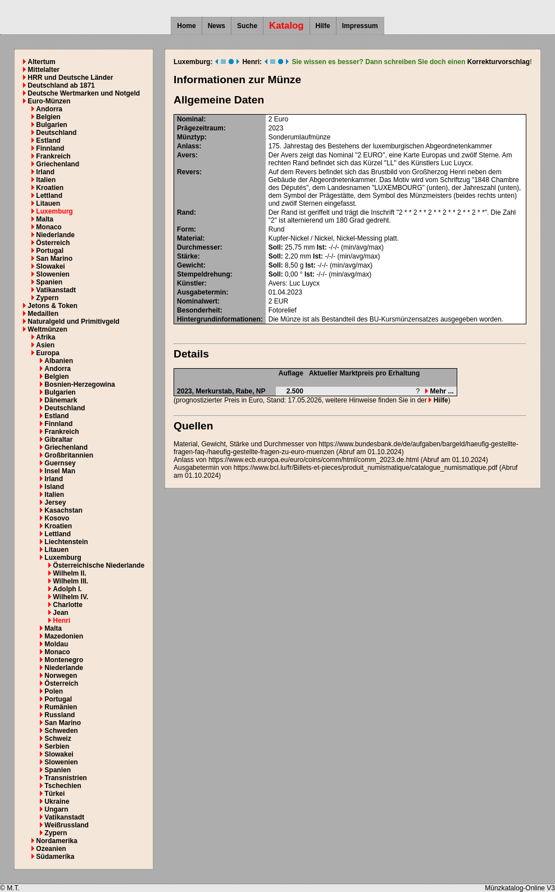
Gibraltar (58, 439)
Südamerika (55, 857)
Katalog (286, 25)
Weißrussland (66, 825)
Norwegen (60, 676)
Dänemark (60, 400)
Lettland (49, 196)
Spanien (49, 282)
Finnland (50, 148)
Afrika (45, 337)
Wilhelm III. (70, 581)
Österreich (53, 243)
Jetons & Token (52, 306)
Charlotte (68, 605)
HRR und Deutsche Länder (70, 77)
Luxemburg (54, 211)
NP (261, 391)
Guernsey (59, 463)
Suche (247, 26)
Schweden (61, 731)
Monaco (48, 227)
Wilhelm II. (69, 573)
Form (185, 229)
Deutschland (56, 133)
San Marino (54, 258)
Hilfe (323, 26)
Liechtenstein (66, 542)
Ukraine (56, 801)
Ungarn (56, 809)
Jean (60, 613)
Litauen (48, 203)
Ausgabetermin (201, 292)
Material (189, 238)
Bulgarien (51, 125)
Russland (59, 715)
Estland (48, 140)
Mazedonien (63, 636)
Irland (45, 172)
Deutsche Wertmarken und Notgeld (84, 93)
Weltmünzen (47, 329)
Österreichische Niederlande (98, 565)
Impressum (360, 26)
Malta (44, 219)
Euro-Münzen (49, 101)
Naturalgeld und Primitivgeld (73, 321)
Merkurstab (213, 391)
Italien (46, 180)
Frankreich (53, 156)
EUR (281, 301)
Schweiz (57, 738)
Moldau (56, 644)
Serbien (56, 746)
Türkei (54, 794)
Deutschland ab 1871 (61, 85)
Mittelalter (44, 70)
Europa (47, 353)
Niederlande (55, 235)
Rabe (244, 391)
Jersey (55, 502)
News (216, 26)
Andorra (49, 109)
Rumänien (60, 707)
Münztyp (190, 137)
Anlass (188, 146)
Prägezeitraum (200, 128)
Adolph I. (67, 589)
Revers (188, 172)
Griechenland (57, 164)
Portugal (49, 251)
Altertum (41, 62)
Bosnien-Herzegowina (79, 384)
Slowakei (50, 266)
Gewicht (190, 265)
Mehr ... (439, 391)
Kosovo (56, 518)
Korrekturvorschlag (498, 62)
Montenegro (63, 660)
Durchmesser (198, 247)
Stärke (187, 256)
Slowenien (52, 274)
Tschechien (62, 786)
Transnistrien (65, 778)
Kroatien (49, 188)
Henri (61, 620)
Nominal (190, 119)
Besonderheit (198, 310)
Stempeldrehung (203, 274)
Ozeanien (51, 849)
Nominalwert (197, 301)
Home (186, 26)
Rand (185, 212)
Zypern (47, 298)
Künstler (190, 283)
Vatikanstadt (56, 290)
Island (54, 487)
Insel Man (59, 471)
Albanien (58, 361)
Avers (186, 155)
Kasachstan (63, 510)
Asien (45, 345)
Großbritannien (68, 455)
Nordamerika (56, 841)
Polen (53, 691)
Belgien (48, 117)
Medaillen (43, 314)
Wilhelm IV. (70, 597)
